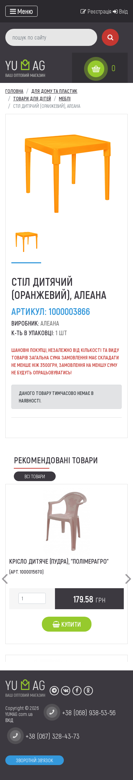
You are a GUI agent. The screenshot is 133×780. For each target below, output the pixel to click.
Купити (66, 624)
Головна (14, 91)
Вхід (120, 11)
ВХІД (9, 720)
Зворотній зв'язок (34, 760)
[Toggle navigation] (21, 11)
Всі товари (34, 476)
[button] (4, 573)
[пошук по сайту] (51, 37)
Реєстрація (96, 11)
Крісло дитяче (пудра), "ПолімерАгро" (59, 561)
